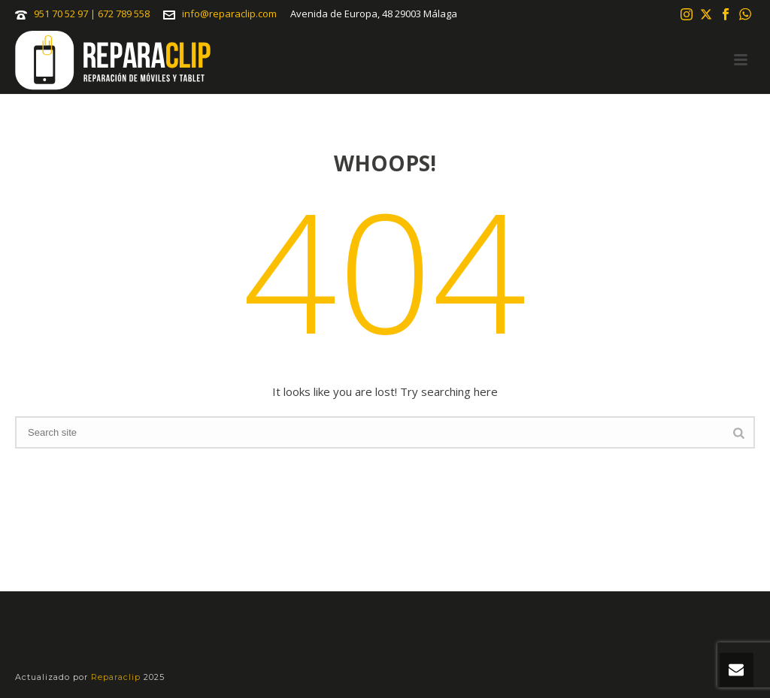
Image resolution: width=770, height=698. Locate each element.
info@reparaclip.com (229, 13)
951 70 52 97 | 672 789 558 (92, 13)
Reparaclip (117, 677)
